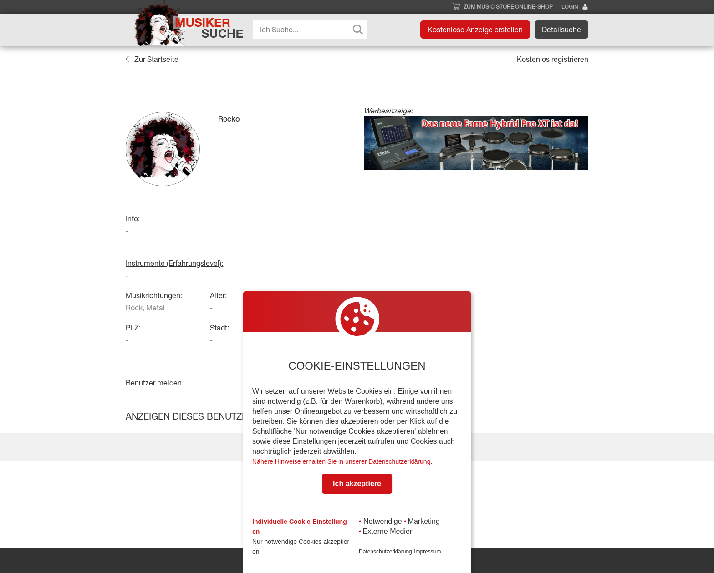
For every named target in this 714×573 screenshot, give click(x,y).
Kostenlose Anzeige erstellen (475, 29)
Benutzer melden (154, 383)
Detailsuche (561, 29)
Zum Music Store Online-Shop (508, 7)
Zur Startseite (152, 59)
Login (574, 7)
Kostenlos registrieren (552, 59)
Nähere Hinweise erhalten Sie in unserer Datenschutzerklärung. (342, 461)
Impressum (427, 551)
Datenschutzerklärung (385, 551)
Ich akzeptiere (357, 483)
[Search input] (312, 29)
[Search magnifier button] (358, 29)
